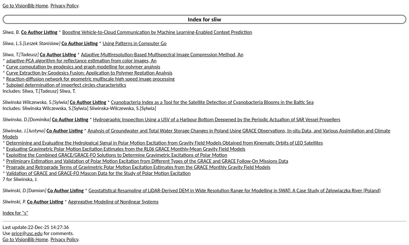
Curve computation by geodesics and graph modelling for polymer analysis (83, 67)
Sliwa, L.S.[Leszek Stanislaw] (31, 43)
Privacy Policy (64, 6)
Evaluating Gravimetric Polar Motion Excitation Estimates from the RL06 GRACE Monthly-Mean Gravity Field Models (125, 149)
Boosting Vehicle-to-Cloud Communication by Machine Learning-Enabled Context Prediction (157, 32)
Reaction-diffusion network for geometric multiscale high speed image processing (90, 79)
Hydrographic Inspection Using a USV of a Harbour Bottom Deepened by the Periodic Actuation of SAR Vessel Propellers (217, 119)
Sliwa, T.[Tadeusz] (21, 54)
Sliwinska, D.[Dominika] (27, 119)
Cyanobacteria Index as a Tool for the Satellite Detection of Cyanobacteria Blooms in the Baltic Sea (212, 102)
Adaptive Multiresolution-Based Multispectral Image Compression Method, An (162, 54)
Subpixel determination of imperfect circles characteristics (66, 85)
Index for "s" (15, 213)
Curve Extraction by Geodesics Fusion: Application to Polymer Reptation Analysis (89, 73)
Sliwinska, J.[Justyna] (24, 131)
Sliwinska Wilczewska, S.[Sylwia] (36, 102)
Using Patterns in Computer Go (134, 43)
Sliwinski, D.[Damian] (24, 190)
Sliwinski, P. (14, 202)
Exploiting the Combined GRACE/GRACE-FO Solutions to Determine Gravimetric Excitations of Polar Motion (117, 155)
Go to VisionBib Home (25, 6)
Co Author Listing (39, 32)
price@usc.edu (27, 233)
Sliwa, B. (11, 32)
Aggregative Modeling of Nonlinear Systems (113, 202)
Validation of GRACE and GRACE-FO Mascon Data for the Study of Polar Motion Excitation (98, 173)
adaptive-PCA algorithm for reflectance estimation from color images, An (81, 61)
